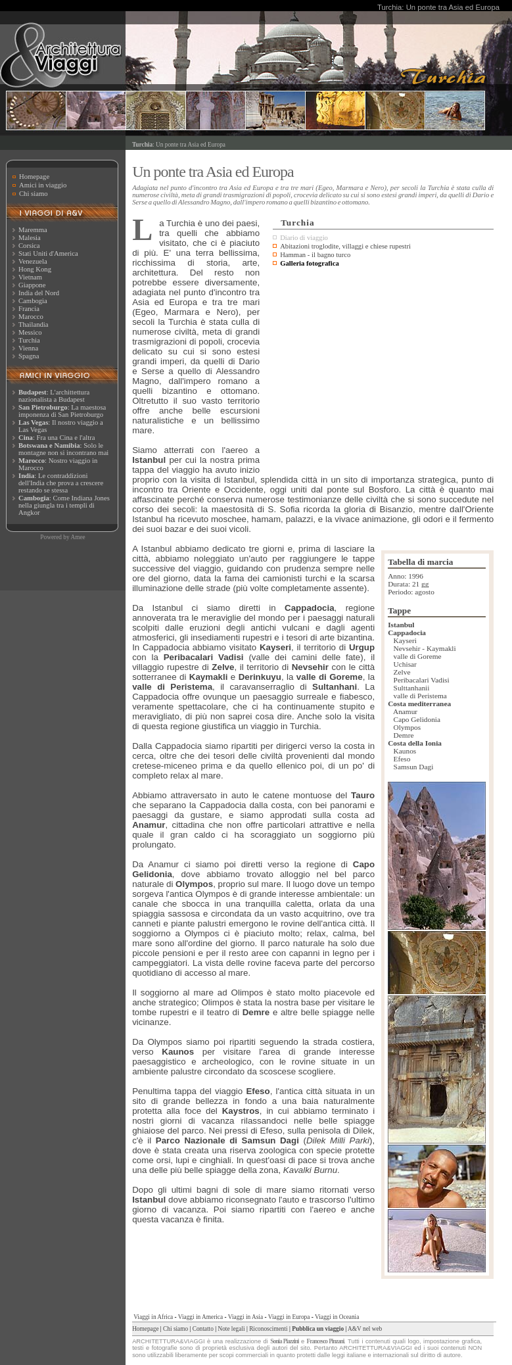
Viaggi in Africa (153, 1317)
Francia (28, 308)
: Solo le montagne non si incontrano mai (63, 449)
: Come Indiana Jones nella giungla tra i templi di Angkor (64, 505)
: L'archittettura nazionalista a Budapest (53, 396)
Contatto (203, 1329)
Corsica (29, 245)
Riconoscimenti (268, 1329)
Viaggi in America (200, 1317)
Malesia (29, 237)
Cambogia (32, 300)
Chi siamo (33, 193)
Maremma (32, 229)
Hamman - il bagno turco (315, 254)
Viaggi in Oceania (337, 1317)
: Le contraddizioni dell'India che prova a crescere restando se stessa (60, 483)
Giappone (31, 285)
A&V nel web (365, 1329)
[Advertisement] (383, 369)
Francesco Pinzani (325, 1341)
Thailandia (33, 324)
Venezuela (32, 261)
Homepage (34, 176)
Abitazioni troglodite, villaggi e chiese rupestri (345, 246)
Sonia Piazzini (284, 1341)
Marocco (30, 316)
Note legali (231, 1329)
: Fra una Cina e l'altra (56, 437)
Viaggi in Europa (289, 1317)
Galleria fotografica (309, 263)
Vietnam (30, 277)
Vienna (28, 348)
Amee (77, 537)
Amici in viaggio (42, 185)
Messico (30, 332)
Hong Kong (34, 269)
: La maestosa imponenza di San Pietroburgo (62, 411)
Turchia (29, 340)
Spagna (28, 356)
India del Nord (38, 293)
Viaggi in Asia (245, 1317)
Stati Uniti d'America (48, 253)
